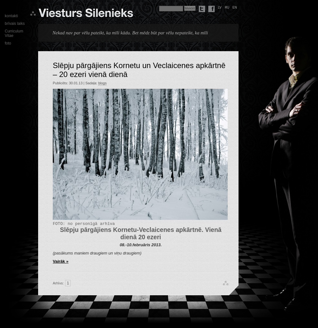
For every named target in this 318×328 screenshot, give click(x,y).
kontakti (11, 16)
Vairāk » (60, 262)
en (234, 7)
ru (227, 7)
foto (8, 43)
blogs (102, 83)
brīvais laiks (15, 23)
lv (220, 7)
